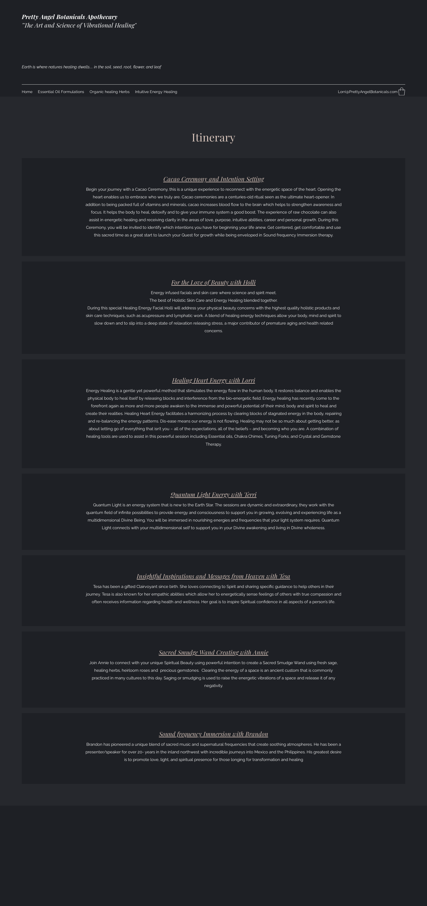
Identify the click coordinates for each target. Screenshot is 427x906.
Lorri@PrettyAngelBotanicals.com (368, 92)
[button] (401, 91)
